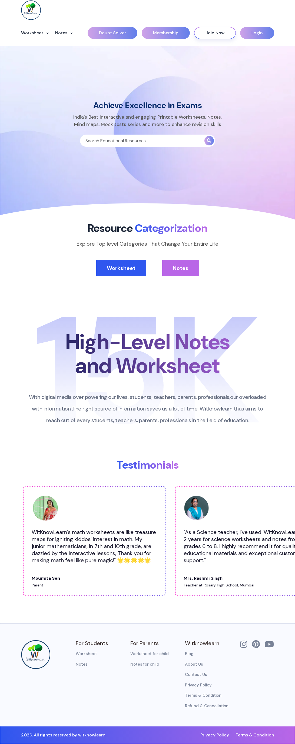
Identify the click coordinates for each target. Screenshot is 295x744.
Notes (61, 33)
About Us (194, 664)
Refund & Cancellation (206, 706)
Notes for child (144, 664)
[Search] (142, 141)
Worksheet (32, 33)
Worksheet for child (149, 653)
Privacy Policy (198, 685)
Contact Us (196, 674)
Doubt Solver (112, 33)
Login (257, 33)
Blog (189, 653)
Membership (165, 33)
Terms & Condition (203, 695)
